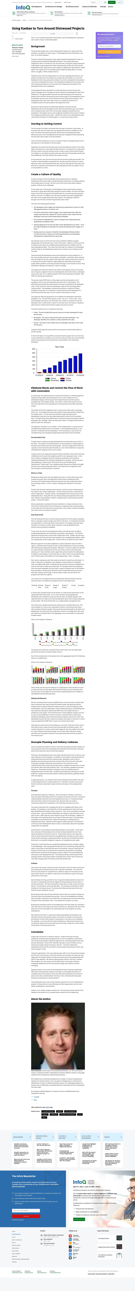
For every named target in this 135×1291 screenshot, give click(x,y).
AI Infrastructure (69, 7)
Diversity (14, 1272)
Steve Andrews (19, 40)
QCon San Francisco (49, 1253)
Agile (47, 1110)
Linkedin (36, 1100)
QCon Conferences (17, 1250)
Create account (16, 1244)
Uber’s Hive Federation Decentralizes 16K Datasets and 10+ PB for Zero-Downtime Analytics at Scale (44, 1159)
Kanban (60, 1114)
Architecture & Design (51, 7)
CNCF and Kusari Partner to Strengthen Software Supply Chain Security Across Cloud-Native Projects (112, 1153)
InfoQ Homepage (16, 22)
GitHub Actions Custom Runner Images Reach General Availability (111, 1162)
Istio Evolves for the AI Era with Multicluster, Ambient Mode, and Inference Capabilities (112, 1170)
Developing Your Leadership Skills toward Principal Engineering (67, 1159)
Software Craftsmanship (68, 1117)
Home (13, 1241)
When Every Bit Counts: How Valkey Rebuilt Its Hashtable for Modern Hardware (22, 1168)
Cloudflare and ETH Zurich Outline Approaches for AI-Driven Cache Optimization (44, 1168)
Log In (14, 1247)
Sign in (120, 2)
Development (34, 7)
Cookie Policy (111, 1286)
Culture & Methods (87, 7)
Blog (35, 1103)
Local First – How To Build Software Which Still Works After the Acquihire (67, 1166)
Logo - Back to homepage (19, 6)
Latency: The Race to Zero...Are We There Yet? (44, 1151)
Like (36, 35)
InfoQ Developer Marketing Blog (20, 1269)
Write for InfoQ (16, 1255)
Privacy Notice (91, 1286)
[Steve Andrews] (13, 40)
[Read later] (41, 35)
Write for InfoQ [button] (67, 2)
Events (108, 7)
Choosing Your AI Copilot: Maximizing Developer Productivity (89, 1169)
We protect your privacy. (103, 58)
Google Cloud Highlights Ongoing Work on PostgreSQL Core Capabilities (89, 1153)
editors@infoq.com (41, 1284)
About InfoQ (15, 1261)
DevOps (101, 7)
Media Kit (14, 1266)
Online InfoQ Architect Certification (54, 1245)
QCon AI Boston (48, 1249)
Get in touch (15, 58)
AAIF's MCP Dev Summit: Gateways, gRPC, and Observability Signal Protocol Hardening (89, 1161)
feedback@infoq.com (17, 1284)
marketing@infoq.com (55, 1284)
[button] (109, 53)
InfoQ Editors (15, 1258)
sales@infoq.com (29, 1284)
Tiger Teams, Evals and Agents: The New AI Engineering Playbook (66, 1152)
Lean (80, 1117)
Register (111, 2)
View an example (18, 1195)
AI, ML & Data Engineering (86, 1144)
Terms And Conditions (101, 1286)
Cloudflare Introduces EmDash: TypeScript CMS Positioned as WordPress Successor (21, 1153)
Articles (24, 22)
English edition (57, 2)
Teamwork (54, 1117)
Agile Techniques (70, 1114)
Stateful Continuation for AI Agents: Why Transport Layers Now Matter (21, 1161)
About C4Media (16, 1263)
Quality (45, 1117)
